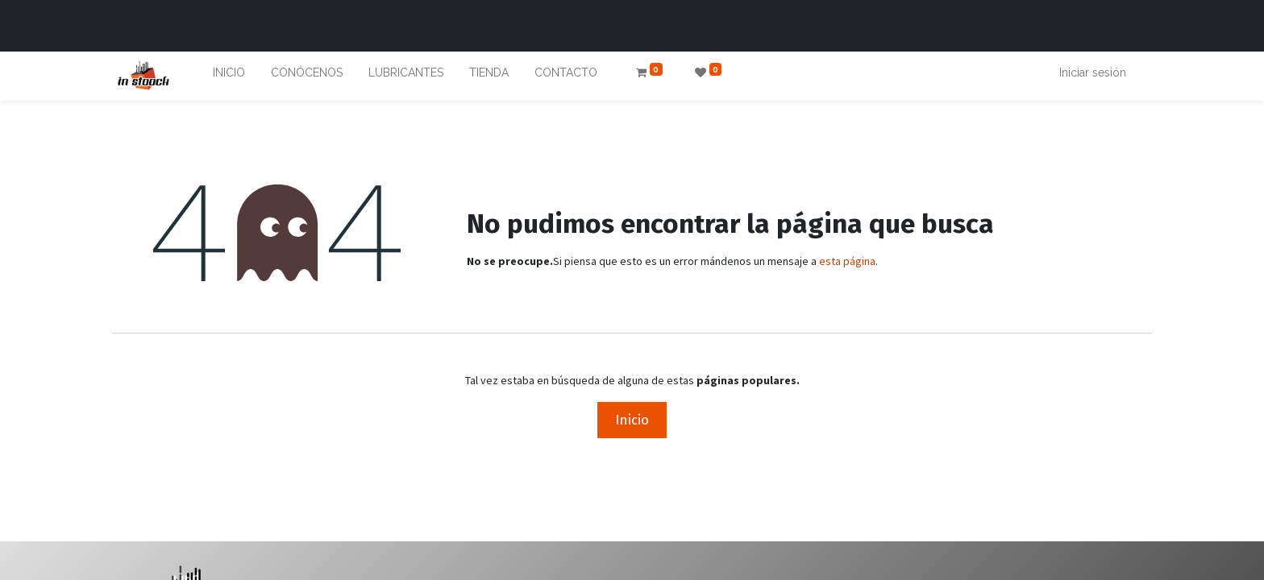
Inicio (632, 420)
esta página (847, 261)
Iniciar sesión (1092, 72)
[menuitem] (229, 76)
